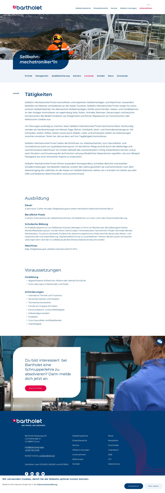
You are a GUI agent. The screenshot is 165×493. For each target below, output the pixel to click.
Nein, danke (153, 486)
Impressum (113, 450)
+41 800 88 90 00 (47, 456)
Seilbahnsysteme (83, 8)
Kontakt (101, 76)
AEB (110, 455)
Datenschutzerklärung (47, 484)
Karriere (77, 76)
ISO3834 (64, 464)
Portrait (28, 76)
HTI (109, 459)
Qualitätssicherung (61, 76)
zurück (16, 93)
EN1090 (52, 464)
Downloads (122, 76)
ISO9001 (44, 464)
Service (114, 8)
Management (42, 76)
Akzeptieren (133, 486)
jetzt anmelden (36, 388)
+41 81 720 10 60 (32, 450)
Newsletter (113, 440)
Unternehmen (146, 8)
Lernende (89, 76)
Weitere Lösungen (128, 8)
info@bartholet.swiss (34, 447)
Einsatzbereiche (101, 8)
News (111, 76)
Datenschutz (114, 464)
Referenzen (77, 459)
